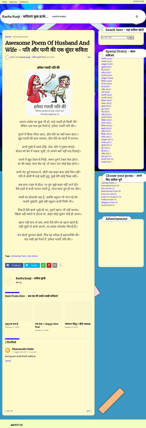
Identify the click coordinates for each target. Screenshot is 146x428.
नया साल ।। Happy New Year (46, 325)
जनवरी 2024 (106, 98)
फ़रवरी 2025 (106, 75)
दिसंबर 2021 (106, 134)
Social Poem (108, 205)
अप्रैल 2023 (106, 114)
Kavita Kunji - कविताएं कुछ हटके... (25, 17)
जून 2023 (105, 109)
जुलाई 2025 (106, 67)
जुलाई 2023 (106, 106)
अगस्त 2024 (106, 84)
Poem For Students (111, 197)
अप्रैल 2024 (106, 89)
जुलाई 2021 (106, 145)
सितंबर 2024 (106, 81)
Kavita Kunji (138, 1)
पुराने (88, 411)
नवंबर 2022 (106, 123)
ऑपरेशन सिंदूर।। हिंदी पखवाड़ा (78, 323)
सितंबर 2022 (106, 125)
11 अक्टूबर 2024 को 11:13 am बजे (24, 352)
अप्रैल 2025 (106, 72)
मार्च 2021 (106, 156)
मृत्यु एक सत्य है (11, 323)
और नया (10, 411)
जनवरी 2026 (106, 61)
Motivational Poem (111, 191)
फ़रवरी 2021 (107, 159)
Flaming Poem (109, 183)
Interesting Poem (20, 37)
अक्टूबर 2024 (107, 78)
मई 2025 (105, 70)
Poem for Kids (108, 194)
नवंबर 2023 (106, 103)
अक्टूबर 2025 (107, 64)
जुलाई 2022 (106, 128)
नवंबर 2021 (106, 137)
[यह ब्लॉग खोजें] (114, 37)
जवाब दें (8, 361)
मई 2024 (105, 86)
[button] (137, 16)
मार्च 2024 (105, 92)
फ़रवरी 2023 (106, 117)
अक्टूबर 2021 (107, 139)
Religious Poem (109, 202)
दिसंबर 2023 (106, 100)
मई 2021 (105, 151)
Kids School (32, 256)
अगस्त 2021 (106, 142)
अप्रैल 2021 (106, 153)
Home (4, 2)
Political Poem (108, 199)
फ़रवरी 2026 (106, 58)
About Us (13, 2)
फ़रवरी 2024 (106, 95)
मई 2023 (105, 111)
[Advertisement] (123, 242)
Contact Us (24, 2)
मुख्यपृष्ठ (8, 37)
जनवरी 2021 (106, 162)
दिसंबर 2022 (106, 120)
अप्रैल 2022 (106, 131)
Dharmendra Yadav (23, 349)
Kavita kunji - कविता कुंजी (30, 278)
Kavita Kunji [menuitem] (59, 16)
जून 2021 (105, 148)
